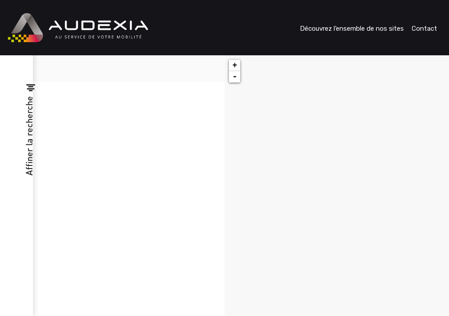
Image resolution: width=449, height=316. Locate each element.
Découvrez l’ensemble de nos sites (352, 28)
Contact (424, 28)
